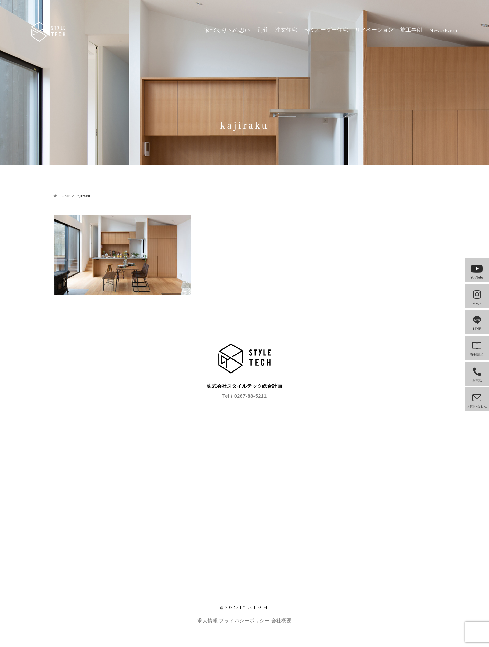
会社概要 (281, 620)
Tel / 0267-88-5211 (244, 396)
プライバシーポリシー (245, 620)
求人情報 (208, 620)
